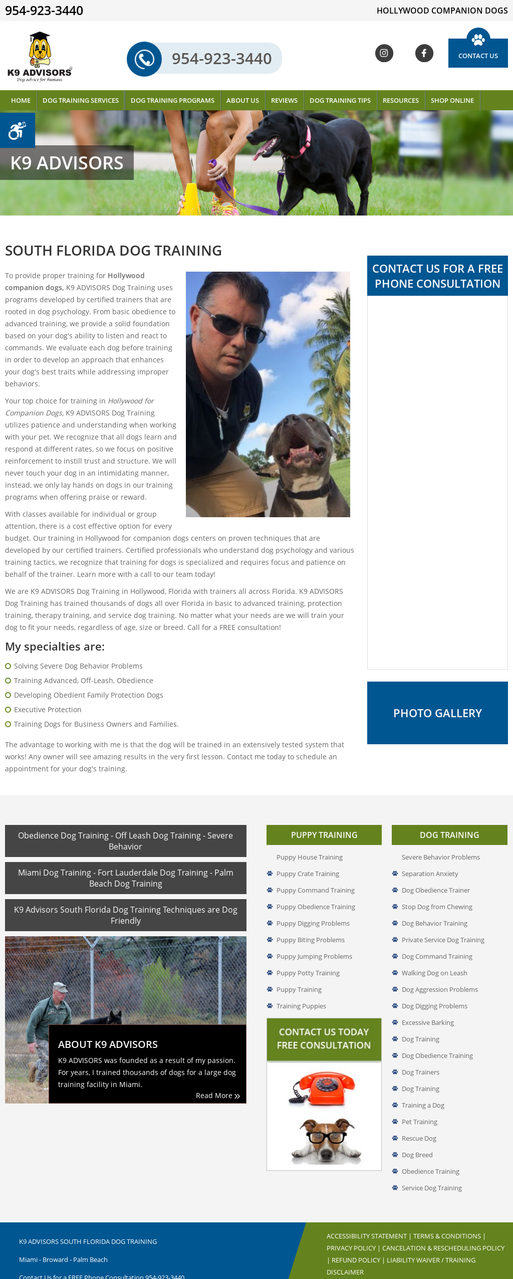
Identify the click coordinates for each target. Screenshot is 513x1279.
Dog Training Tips (340, 100)
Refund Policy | (359, 1236)
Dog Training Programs (172, 100)
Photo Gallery (437, 714)
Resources (401, 100)
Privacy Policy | (354, 1224)
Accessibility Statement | (370, 1212)
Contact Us (478, 55)
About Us (242, 100)
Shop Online (452, 100)
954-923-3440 (209, 59)
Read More (218, 1072)
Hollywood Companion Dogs (377, 1274)
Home (21, 100)
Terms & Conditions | (449, 1212)
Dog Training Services (81, 100)
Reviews (284, 100)
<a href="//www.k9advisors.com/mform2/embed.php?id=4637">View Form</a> (437, 483)
